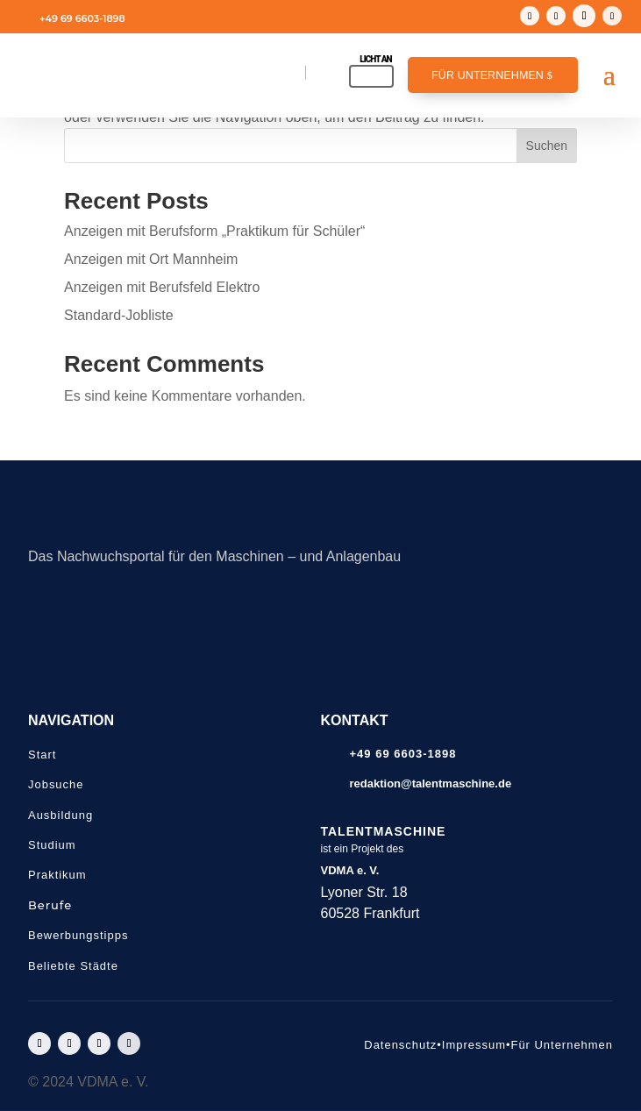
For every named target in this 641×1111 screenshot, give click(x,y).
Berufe (50, 905)
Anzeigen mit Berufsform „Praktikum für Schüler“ (214, 231)
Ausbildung (60, 815)
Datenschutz (400, 1044)
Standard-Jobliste (119, 315)
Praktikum (57, 874)
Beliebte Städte (73, 965)
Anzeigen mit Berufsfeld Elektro (162, 287)
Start (42, 754)
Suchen (546, 146)
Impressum (474, 1044)
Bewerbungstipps (78, 935)
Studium (52, 844)
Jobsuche (55, 784)
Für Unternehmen (487, 75)
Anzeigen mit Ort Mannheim (151, 259)
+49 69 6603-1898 (82, 18)
